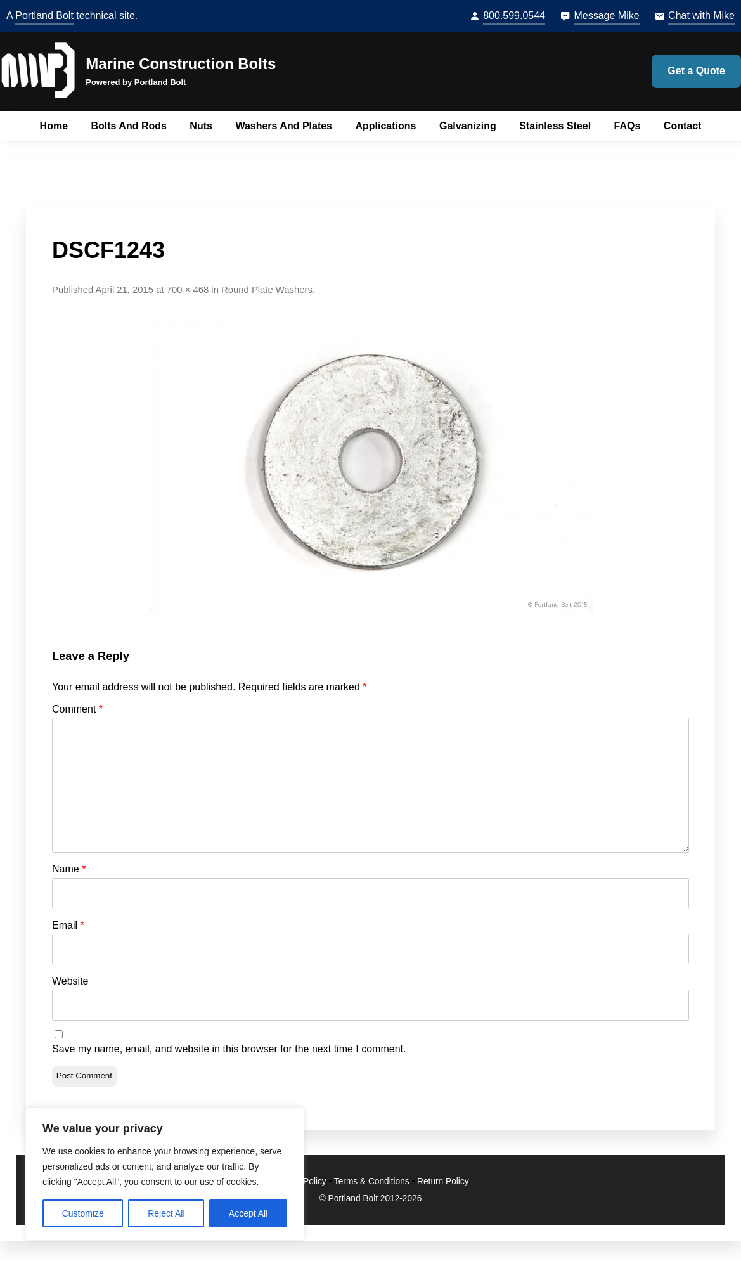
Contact (683, 125)
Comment (77, 709)
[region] (164, 1174)
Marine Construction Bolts (181, 63)
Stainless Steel (555, 125)
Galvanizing (467, 125)
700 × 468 (188, 290)
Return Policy (443, 1181)
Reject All (166, 1213)
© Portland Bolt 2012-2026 (370, 1198)
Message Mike (606, 15)
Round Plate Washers (267, 290)
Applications (385, 125)
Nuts (201, 125)
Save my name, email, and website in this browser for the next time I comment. (229, 1048)
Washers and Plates (283, 125)
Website (70, 981)
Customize (83, 1213)
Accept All (248, 1213)
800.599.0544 (514, 15)
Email (68, 925)
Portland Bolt (44, 15)
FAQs (627, 125)
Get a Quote (696, 70)
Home (54, 125)
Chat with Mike (701, 15)
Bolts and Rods (129, 125)
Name (69, 868)
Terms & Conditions (371, 1181)
